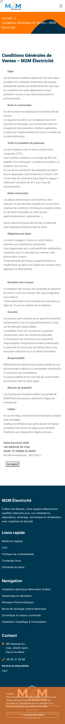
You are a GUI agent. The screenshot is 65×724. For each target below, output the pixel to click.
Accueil (7, 18)
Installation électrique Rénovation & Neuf (26, 589)
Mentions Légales (12, 541)
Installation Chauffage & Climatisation (24, 621)
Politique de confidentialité (18, 554)
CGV (4, 547)
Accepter (12, 464)
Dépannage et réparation (17, 595)
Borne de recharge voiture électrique (24, 608)
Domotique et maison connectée (21, 615)
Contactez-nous (11, 560)
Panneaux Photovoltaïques (18, 602)
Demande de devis (13, 567)
